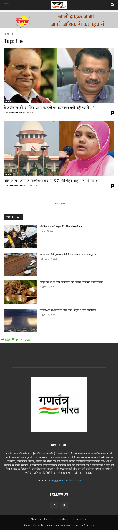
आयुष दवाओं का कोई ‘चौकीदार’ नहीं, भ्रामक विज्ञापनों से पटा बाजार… (72, 282)
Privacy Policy (80, 519)
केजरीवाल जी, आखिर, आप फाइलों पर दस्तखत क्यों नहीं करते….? (49, 107)
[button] (6, 5)
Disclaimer (64, 519)
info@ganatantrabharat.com (66, 480)
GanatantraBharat (14, 112)
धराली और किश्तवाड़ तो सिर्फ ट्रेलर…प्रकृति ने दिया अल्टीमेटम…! (69, 310)
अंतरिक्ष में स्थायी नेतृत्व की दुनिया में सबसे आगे (61, 226)
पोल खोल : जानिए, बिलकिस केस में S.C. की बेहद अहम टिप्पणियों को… (53, 181)
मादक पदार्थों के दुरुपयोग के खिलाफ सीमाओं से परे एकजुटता (68, 254)
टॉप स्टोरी (8, 101)
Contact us (49, 519)
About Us (36, 519)
